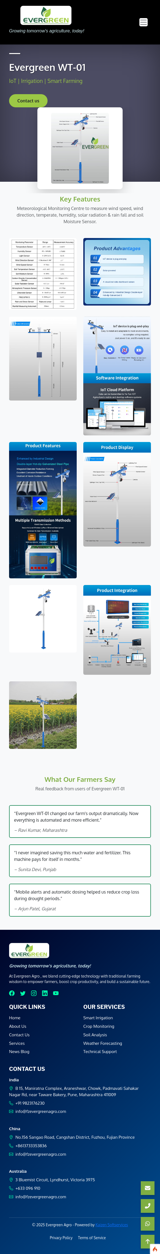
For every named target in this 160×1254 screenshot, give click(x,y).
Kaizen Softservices (112, 1224)
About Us (17, 1026)
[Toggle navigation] (143, 22)
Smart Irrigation (98, 1017)
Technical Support (100, 1051)
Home (14, 1017)
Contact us (28, 100)
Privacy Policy (61, 1237)
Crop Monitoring (98, 1026)
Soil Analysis (95, 1034)
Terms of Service (92, 1237)
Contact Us (19, 1034)
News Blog (19, 1051)
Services (17, 1043)
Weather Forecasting (102, 1043)
